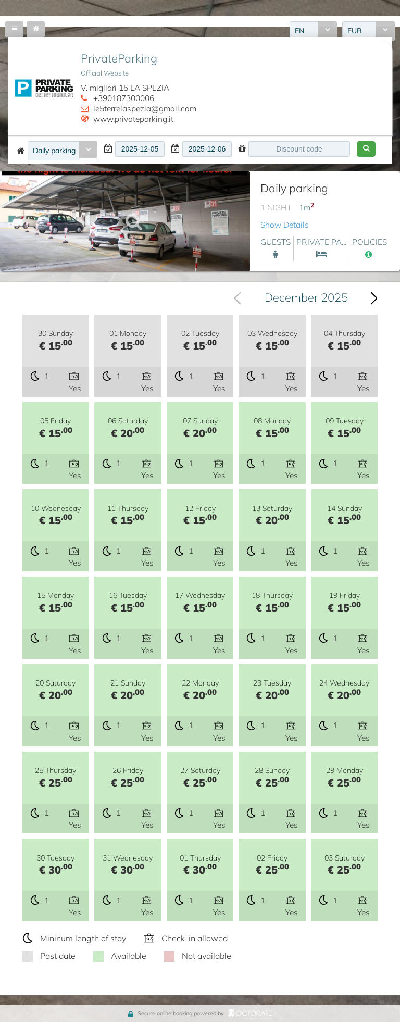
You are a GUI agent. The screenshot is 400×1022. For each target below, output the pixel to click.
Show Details (284, 225)
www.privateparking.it (133, 119)
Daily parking (54, 150)
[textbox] (140, 149)
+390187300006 (123, 98)
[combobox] (62, 150)
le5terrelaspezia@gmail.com (144, 109)
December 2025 (306, 297)
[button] (366, 149)
